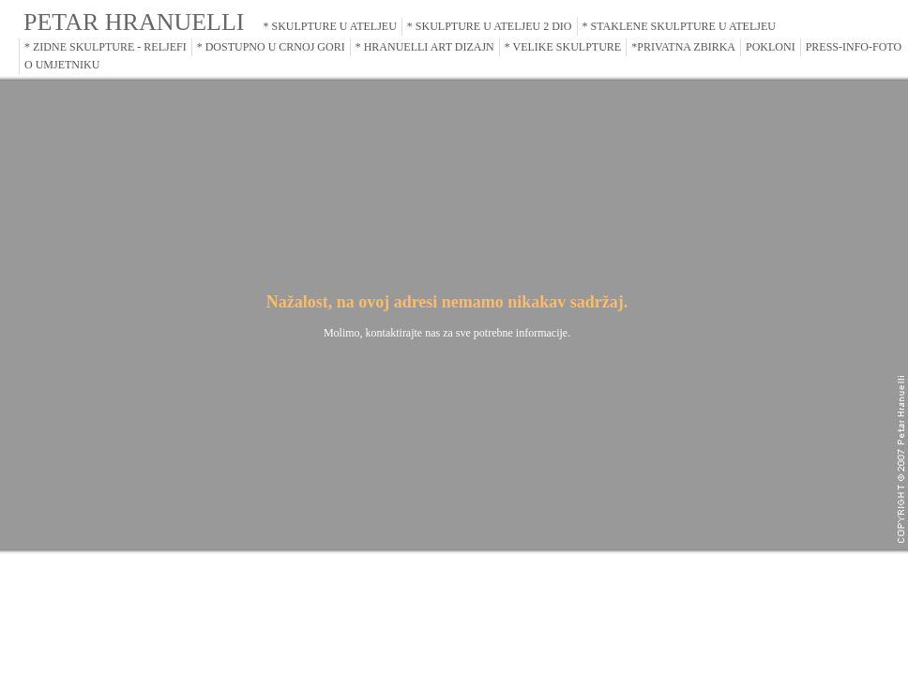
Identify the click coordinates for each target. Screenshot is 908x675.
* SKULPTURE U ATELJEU (330, 26)
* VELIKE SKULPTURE (563, 46)
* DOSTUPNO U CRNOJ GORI (271, 46)
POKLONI (770, 46)
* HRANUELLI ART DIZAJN (425, 46)
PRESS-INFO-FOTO (853, 46)
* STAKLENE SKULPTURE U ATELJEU (679, 26)
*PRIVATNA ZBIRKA (683, 46)
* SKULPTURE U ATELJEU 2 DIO (489, 26)
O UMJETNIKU (61, 64)
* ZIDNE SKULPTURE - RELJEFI (105, 46)
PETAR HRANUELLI (134, 22)
